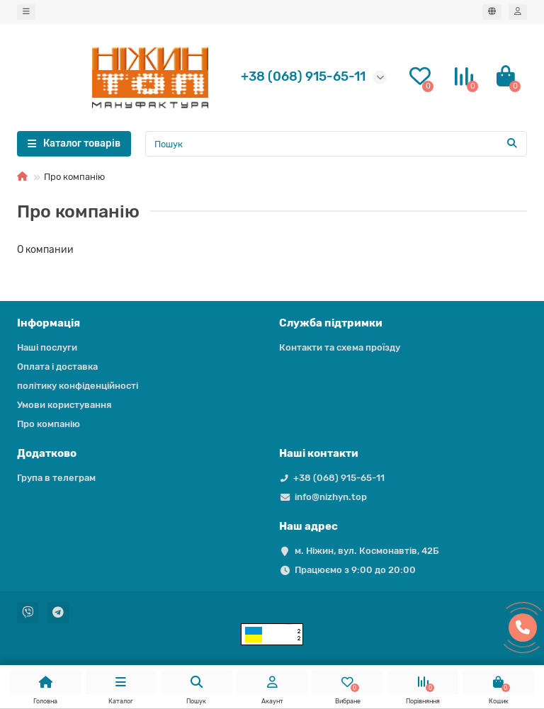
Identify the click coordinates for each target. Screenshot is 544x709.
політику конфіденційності (77, 385)
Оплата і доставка (57, 366)
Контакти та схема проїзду (339, 347)
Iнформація (48, 323)
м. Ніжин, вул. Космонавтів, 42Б (366, 550)
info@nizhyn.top (331, 497)
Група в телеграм (56, 477)
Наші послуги (47, 347)
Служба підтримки (330, 323)
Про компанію (48, 424)
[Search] (336, 144)
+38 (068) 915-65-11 (339, 477)
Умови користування (64, 404)
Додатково (46, 453)
